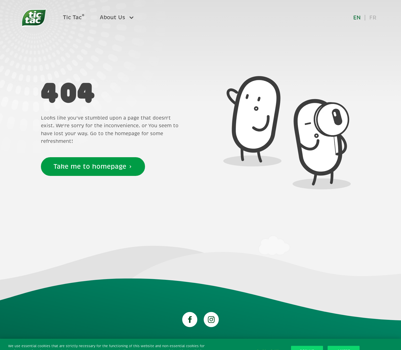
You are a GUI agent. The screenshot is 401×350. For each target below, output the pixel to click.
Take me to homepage (92, 166)
